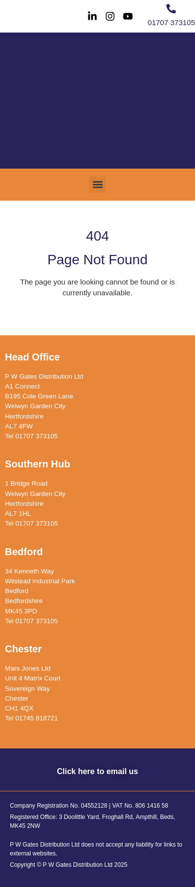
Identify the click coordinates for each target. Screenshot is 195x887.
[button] (97, 185)
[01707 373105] (171, 8)
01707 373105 (171, 22)
